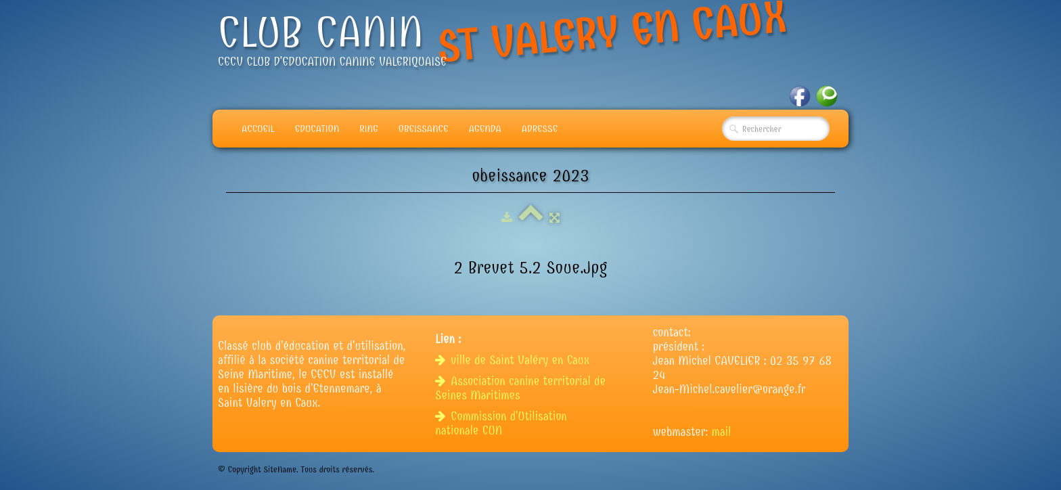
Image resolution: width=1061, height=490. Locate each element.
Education (317, 128)
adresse (540, 128)
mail (721, 432)
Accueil (258, 128)
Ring (368, 128)
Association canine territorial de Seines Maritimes (520, 388)
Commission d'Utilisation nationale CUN (500, 423)
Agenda (485, 128)
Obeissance (424, 128)
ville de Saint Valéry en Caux (514, 360)
